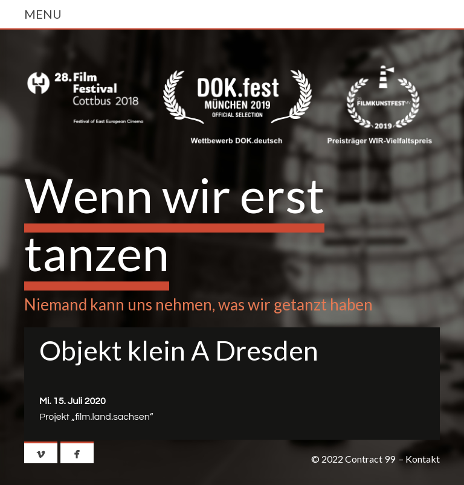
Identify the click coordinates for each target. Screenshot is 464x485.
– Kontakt (419, 458)
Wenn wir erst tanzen (174, 223)
